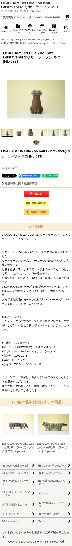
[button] (7, 133)
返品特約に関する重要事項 (19, 183)
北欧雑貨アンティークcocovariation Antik (30, 17)
